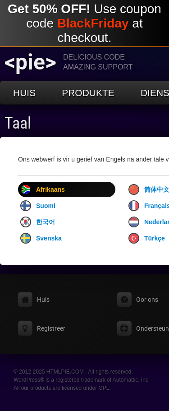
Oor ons (147, 299)
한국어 (37, 222)
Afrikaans (42, 189)
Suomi (37, 205)
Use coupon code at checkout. (84, 23)
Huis (24, 93)
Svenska (41, 238)
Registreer (51, 328)
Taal (18, 123)
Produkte (88, 93)
